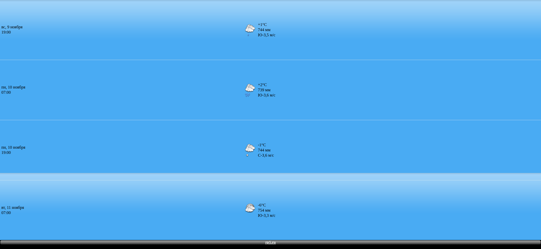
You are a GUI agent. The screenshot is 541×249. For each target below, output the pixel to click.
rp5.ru (270, 242)
